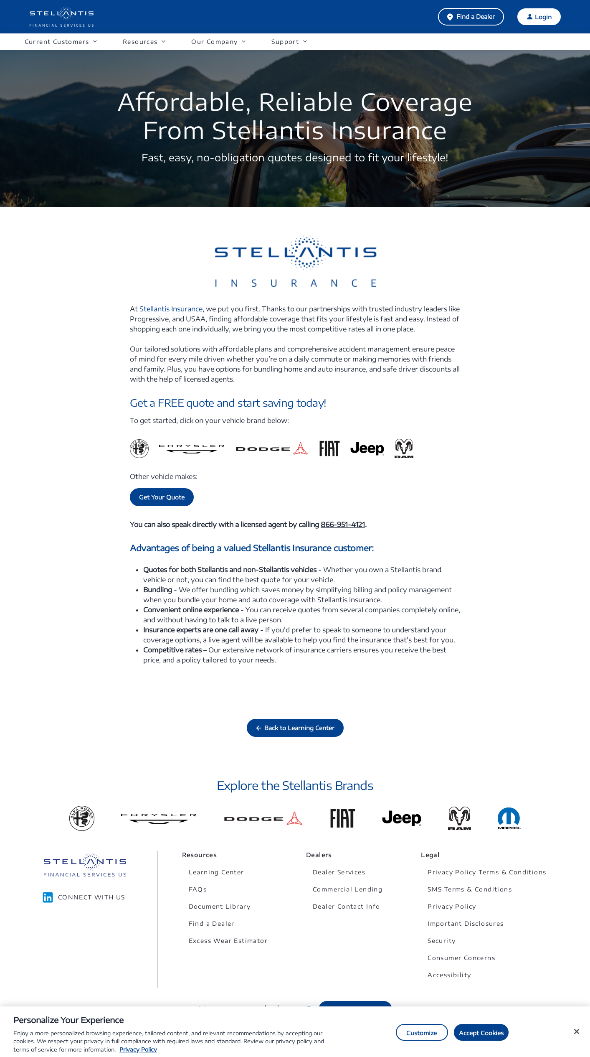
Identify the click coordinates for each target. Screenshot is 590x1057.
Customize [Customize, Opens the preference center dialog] (421, 1036)
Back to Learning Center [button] (299, 727)
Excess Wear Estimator (228, 940)
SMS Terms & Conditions (470, 889)
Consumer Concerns (461, 957)
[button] (60, 42)
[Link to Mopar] (509, 818)
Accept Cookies (481, 1036)
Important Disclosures (466, 923)
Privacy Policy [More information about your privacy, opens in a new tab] (138, 1052)
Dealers (319, 854)
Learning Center (216, 872)
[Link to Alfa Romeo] (81, 818)
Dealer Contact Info (346, 906)
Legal (430, 854)
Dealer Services (339, 872)
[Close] (576, 1035)
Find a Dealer (475, 16)
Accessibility (449, 974)
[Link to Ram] (459, 818)
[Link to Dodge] (263, 818)
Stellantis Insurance (171, 309)
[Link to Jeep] (401, 818)
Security (442, 940)
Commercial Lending (347, 889)
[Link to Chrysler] (158, 818)
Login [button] (543, 16)
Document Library (220, 906)
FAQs (198, 889)
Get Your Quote (162, 497)
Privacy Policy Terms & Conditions (487, 872)
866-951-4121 (343, 524)
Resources (199, 854)
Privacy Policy (452, 906)
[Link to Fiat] (342, 818)
